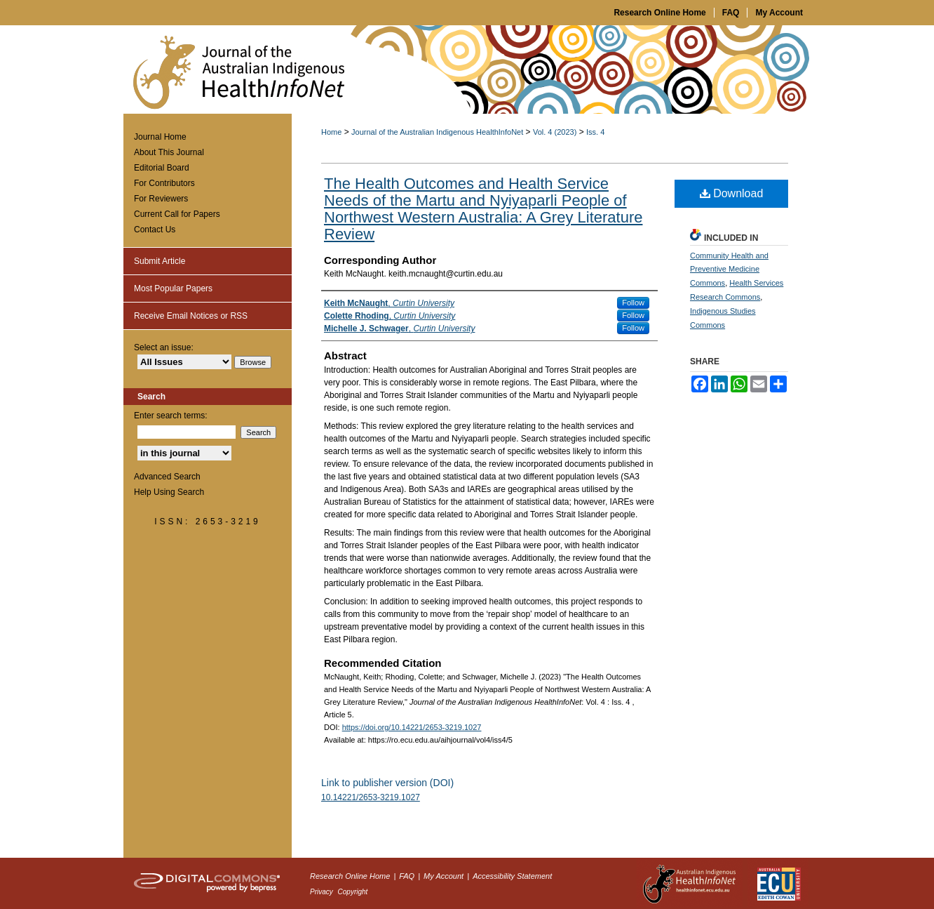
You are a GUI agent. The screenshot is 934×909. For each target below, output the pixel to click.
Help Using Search (169, 492)
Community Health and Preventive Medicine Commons (729, 269)
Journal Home (160, 137)
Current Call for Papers (177, 214)
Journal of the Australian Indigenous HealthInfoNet (437, 132)
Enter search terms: (171, 415)
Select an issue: (164, 347)
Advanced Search (167, 477)
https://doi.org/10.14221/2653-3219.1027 (412, 727)
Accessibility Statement (512, 876)
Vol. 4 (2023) (554, 132)
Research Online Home (351, 876)
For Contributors (164, 183)
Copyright (353, 892)
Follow (633, 302)
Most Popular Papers (173, 288)
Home (331, 132)
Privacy (322, 892)
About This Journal (169, 152)
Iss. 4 (595, 132)
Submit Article (159, 261)
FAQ (408, 876)
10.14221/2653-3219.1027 (370, 797)
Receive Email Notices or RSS (191, 316)
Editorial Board (161, 168)
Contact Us (154, 229)
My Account (445, 876)
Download (732, 193)
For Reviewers (161, 199)
